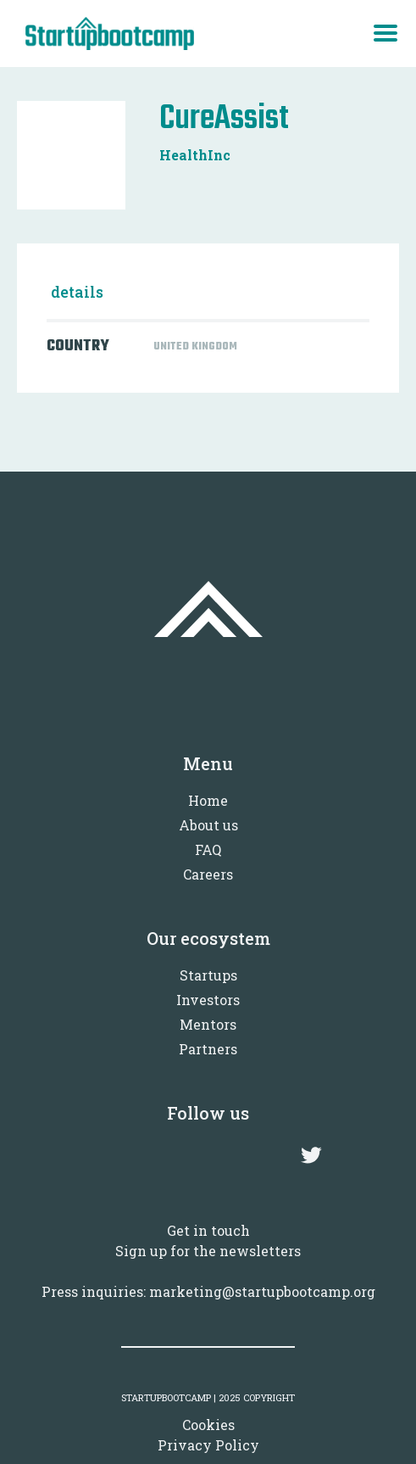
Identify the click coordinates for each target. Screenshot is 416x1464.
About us (208, 825)
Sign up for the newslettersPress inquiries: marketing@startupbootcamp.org (208, 1271)
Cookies (208, 1424)
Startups (208, 975)
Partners (208, 1049)
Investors (208, 1000)
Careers (208, 874)
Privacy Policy (208, 1445)
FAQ (208, 849)
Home (208, 800)
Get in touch (208, 1230)
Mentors (208, 1024)
